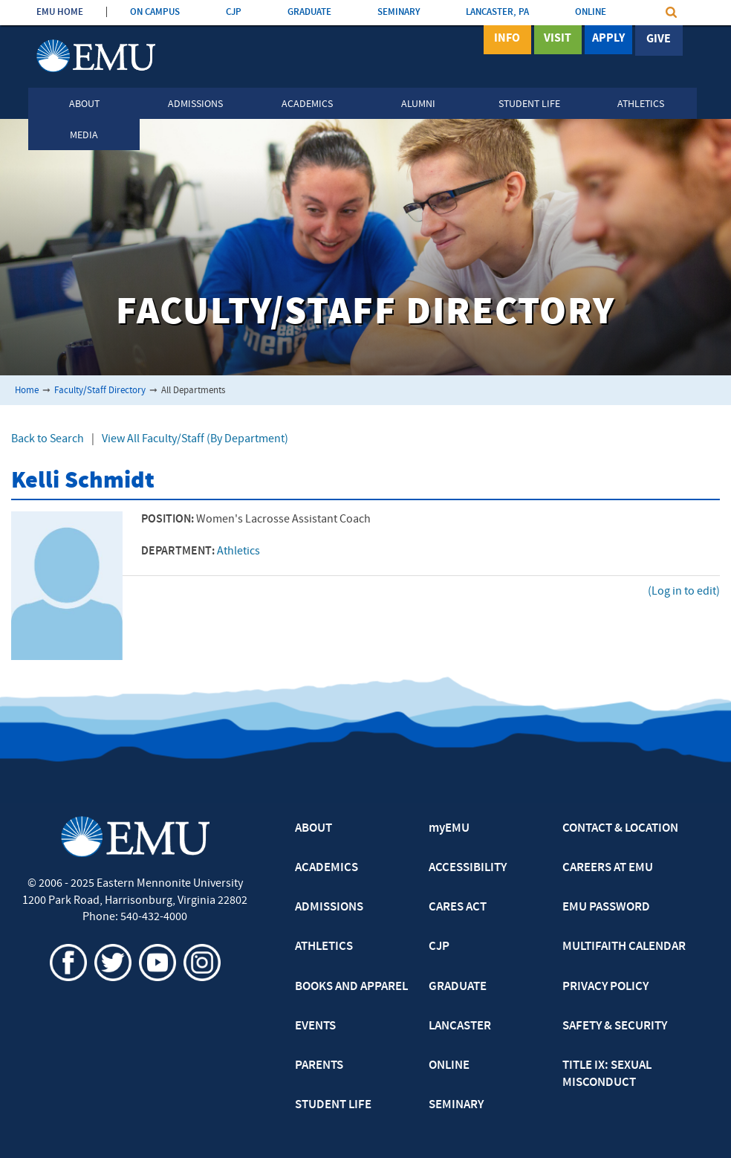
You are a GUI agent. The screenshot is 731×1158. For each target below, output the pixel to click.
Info (507, 39)
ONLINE (590, 12)
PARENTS (319, 1066)
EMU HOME (59, 12)
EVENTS (315, 1026)
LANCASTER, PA (497, 12)
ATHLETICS (324, 947)
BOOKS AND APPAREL (351, 987)
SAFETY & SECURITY (614, 1026)
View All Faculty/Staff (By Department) (195, 439)
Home (27, 390)
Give (658, 39)
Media (84, 135)
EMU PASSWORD (606, 907)
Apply (608, 39)
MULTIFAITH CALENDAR (624, 947)
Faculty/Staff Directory (100, 390)
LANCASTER (460, 1026)
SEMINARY (398, 12)
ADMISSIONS (329, 907)
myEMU (449, 828)
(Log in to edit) (684, 592)
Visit (557, 39)
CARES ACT (458, 907)
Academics (307, 104)
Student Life (529, 104)
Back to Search (47, 439)
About (84, 104)
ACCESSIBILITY (468, 868)
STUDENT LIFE (333, 1105)
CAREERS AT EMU (607, 868)
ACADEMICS (326, 868)
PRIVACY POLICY (605, 987)
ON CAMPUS (155, 12)
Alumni (418, 104)
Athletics (640, 104)
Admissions (195, 104)
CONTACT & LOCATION (620, 828)
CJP (233, 12)
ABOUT (313, 828)
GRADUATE (309, 12)
